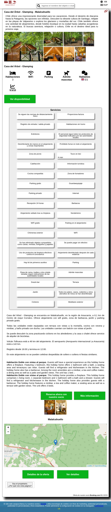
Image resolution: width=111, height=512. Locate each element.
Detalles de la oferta (38, 474)
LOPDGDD (99, 506)
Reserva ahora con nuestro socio (56, 395)
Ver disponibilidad (20, 99)
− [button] (8, 432)
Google (43, 504)
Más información (89, 396)
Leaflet (89, 466)
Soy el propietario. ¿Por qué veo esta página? (19, 485)
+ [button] (8, 428)
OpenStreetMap (100, 466)
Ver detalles (72, 474)
